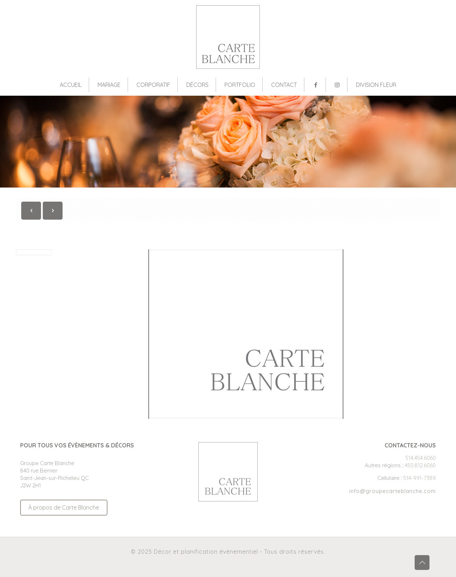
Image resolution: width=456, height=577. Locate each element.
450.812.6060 (420, 465)
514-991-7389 (419, 478)
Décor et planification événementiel (206, 551)
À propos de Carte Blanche (63, 507)
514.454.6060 (420, 457)
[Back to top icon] (422, 562)
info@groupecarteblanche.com (392, 491)
